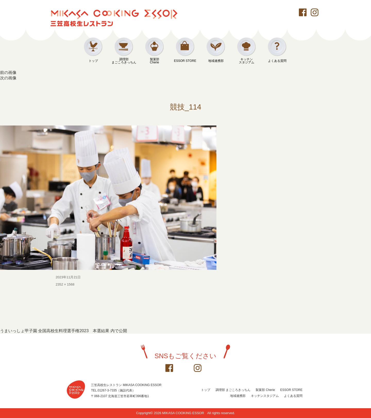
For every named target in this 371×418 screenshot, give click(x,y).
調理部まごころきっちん (124, 60)
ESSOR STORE (185, 61)
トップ (93, 61)
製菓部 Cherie (265, 390)
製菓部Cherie (154, 60)
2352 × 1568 (65, 284)
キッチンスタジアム (246, 60)
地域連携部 (216, 61)
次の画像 (8, 78)
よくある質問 (277, 61)
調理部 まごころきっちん (233, 390)
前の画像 (8, 72)
